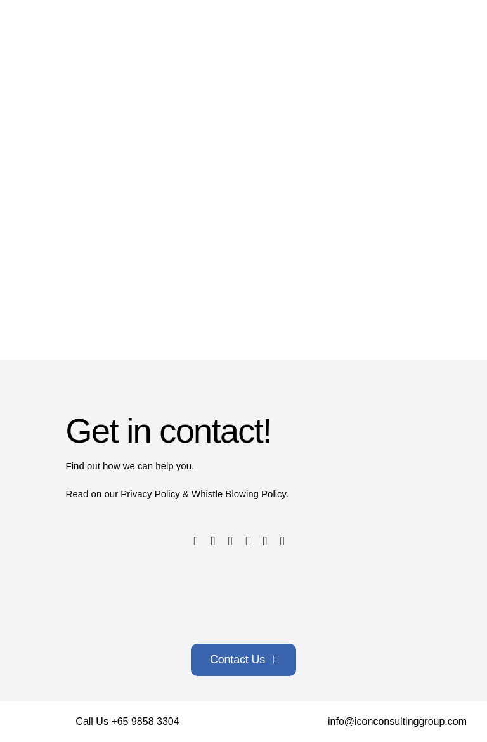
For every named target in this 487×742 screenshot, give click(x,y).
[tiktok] (282, 541)
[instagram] (230, 541)
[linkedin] (265, 541)
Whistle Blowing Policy (239, 493)
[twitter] (213, 541)
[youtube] (247, 541)
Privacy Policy (149, 493)
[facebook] (195, 541)
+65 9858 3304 (145, 721)
